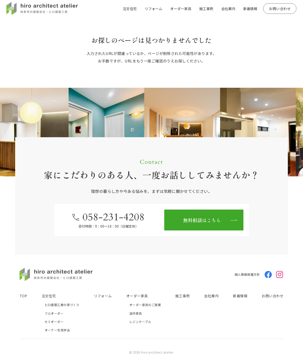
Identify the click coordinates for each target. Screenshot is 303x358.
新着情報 (250, 8)
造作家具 (135, 313)
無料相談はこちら (202, 220)
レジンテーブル (140, 322)
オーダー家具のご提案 (145, 305)
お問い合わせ (280, 8)
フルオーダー (54, 313)
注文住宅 (130, 8)
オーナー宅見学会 (57, 330)
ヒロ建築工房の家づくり (62, 305)
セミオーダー (54, 322)
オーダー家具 (180, 8)
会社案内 (228, 8)
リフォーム (153, 8)
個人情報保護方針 (247, 274)
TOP (23, 295)
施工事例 (206, 8)
